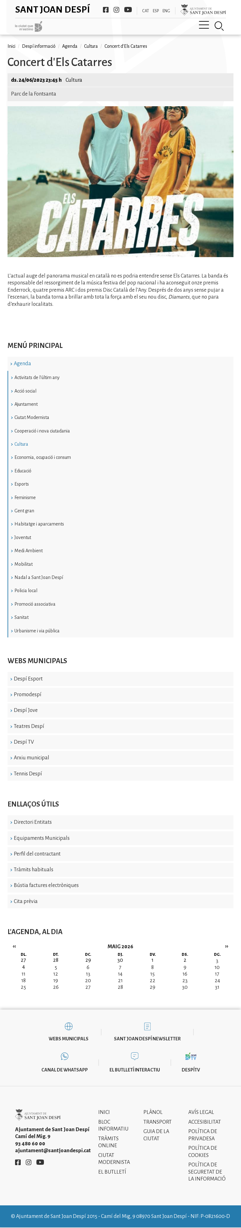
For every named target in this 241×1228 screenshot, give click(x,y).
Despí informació (39, 46)
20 (88, 980)
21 (120, 980)
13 (88, 974)
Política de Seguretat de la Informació (207, 1172)
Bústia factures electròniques (46, 885)
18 (23, 980)
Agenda (22, 363)
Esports (21, 484)
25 (23, 987)
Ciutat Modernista (31, 417)
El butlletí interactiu (135, 1069)
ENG (166, 11)
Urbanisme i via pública (37, 630)
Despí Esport (28, 679)
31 (217, 987)
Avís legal (201, 1112)
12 (55, 974)
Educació (22, 470)
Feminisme (25, 497)
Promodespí (27, 694)
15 (152, 974)
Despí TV (24, 742)
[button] (120, 255)
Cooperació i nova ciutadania (42, 430)
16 (185, 974)
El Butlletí (112, 1172)
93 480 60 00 (30, 1144)
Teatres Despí (29, 726)
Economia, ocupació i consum (42, 457)
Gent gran (24, 510)
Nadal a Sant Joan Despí (38, 577)
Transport (157, 1122)
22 (152, 980)
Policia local (25, 590)
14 (120, 974)
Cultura (21, 444)
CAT (145, 11)
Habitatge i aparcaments (39, 523)
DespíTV (191, 1069)
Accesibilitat (204, 1122)
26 (56, 987)
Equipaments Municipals (42, 838)
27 (88, 987)
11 (23, 974)
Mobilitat (23, 564)
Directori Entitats (33, 822)
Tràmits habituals (33, 870)
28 (120, 987)
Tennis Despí (28, 774)
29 (152, 987)
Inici (11, 46)
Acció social (25, 391)
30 (185, 987)
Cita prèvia (26, 901)
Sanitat (21, 617)
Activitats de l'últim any (37, 377)
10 (217, 967)
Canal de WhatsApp (64, 1069)
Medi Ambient (28, 550)
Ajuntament (26, 404)
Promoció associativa (35, 604)
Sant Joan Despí (52, 9)
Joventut (22, 537)
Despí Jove (26, 710)
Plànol (153, 1112)
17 (217, 974)
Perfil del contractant (37, 854)
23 (185, 980)
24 (217, 980)
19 (55, 980)
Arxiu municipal (31, 758)
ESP (156, 11)
